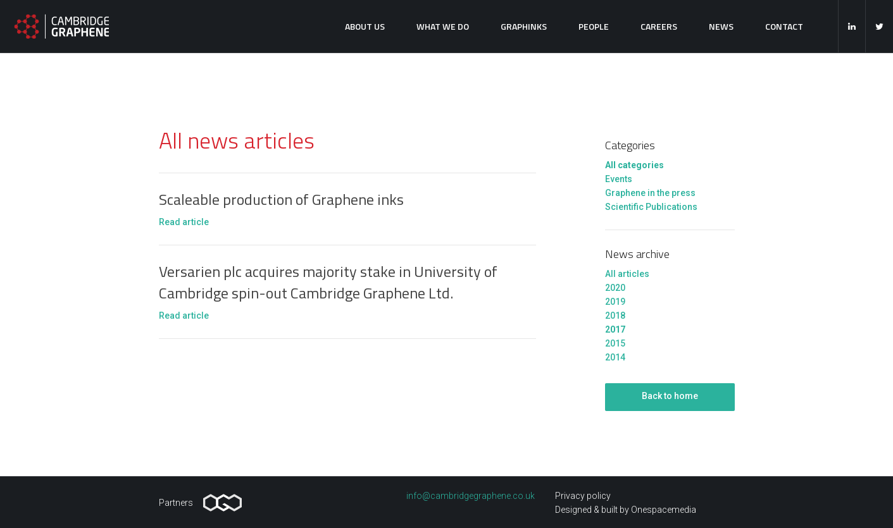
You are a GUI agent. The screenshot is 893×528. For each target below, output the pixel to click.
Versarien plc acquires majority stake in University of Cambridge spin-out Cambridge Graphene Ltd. (328, 282)
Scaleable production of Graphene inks (281, 199)
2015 (615, 343)
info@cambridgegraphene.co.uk (470, 496)
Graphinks (524, 26)
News (721, 26)
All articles (627, 274)
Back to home (670, 396)
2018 (615, 315)
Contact (784, 26)
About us (365, 26)
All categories (634, 165)
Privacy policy (583, 496)
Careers (658, 26)
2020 (615, 288)
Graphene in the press (650, 193)
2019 (615, 302)
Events (618, 179)
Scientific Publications (651, 207)
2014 (615, 357)
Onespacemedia (663, 510)
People (593, 26)
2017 (615, 329)
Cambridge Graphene (61, 26)
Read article (184, 222)
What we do (442, 26)
